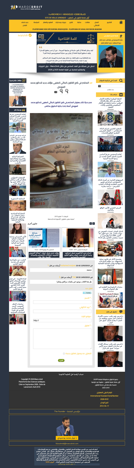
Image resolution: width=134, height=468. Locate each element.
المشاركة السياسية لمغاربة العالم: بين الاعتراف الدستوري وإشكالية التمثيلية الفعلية (18, 217)
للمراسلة (36, 22)
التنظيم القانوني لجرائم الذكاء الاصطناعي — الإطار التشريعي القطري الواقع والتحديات (110, 131)
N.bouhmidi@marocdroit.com (67, 443)
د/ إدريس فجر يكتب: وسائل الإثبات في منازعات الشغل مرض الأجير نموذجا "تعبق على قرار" (110, 346)
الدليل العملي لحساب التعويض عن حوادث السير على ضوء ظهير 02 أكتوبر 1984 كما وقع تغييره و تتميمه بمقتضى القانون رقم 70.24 (110, 234)
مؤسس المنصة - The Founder (67, 411)
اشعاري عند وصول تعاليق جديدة (78, 353)
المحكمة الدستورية (18, 199)
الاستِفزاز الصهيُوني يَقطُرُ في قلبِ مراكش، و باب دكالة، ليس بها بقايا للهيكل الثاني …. (18, 181)
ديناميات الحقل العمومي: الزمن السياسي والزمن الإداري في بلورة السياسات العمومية (18, 308)
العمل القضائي (96, 24)
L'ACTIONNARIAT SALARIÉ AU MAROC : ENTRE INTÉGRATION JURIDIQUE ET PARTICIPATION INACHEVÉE (17, 89)
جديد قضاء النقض (24, 24)
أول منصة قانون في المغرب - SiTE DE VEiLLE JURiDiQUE (67, 17)
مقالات (87, 22)
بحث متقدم (110, 89)
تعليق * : (88, 325)
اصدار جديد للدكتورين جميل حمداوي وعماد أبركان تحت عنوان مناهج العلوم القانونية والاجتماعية (78, 255)
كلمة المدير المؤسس (111, 35)
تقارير (71, 22)
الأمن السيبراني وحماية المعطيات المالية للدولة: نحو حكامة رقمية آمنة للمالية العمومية (17, 241)
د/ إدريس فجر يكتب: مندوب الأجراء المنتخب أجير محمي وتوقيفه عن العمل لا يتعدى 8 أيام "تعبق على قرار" (110, 319)
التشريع (109, 22)
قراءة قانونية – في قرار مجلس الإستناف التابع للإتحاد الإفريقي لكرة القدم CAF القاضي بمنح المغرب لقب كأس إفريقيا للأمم (17, 284)
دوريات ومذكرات (60, 22)
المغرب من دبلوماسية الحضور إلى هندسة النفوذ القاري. (18, 262)
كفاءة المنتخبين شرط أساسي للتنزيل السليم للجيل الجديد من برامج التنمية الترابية (18, 117)
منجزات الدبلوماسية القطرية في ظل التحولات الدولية (110, 288)
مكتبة (79, 22)
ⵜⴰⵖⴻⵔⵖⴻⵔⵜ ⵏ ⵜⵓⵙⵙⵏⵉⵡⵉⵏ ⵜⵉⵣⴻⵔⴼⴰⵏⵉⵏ (67, 14)
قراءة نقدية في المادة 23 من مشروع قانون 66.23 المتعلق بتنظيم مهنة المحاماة (18, 138)
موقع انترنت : (86, 316)
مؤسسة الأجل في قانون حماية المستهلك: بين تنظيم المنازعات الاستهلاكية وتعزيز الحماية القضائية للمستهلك (110, 262)
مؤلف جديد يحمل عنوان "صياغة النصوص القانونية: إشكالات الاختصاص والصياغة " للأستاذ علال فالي (44, 255)
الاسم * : (88, 298)
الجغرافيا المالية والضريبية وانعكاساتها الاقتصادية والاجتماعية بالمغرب (18, 160)
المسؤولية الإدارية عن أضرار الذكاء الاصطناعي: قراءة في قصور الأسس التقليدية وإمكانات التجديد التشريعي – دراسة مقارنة (110, 183)
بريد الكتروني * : (85, 307)
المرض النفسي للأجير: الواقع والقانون (110, 209)
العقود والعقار (48, 22)
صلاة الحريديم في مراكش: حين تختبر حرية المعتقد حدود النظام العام (111, 41)
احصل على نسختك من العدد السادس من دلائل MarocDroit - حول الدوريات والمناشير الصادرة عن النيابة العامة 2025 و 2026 (66, 67)
